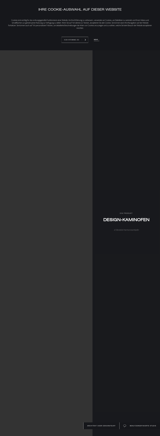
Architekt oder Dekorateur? (101, 426)
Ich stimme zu (71, 40)
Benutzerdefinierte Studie (142, 426)
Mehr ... (96, 39)
